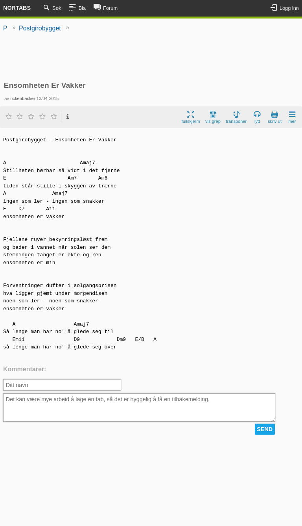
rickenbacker (22, 98)
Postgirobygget (40, 28)
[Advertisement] (151, 57)
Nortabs (17, 8)
